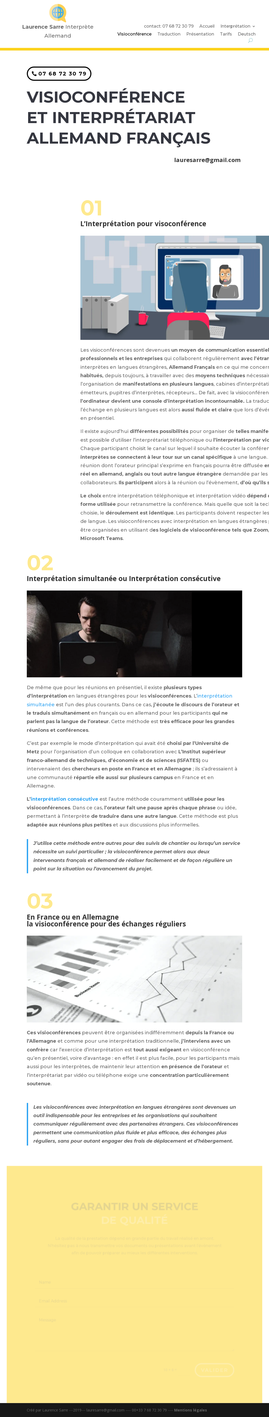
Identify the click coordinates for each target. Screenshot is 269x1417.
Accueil (207, 26)
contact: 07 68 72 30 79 (169, 26)
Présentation (200, 34)
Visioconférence (134, 34)
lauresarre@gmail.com (207, 158)
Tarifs (226, 34)
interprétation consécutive (64, 799)
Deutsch (247, 34)
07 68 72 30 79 (63, 72)
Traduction (168, 34)
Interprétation (235, 26)
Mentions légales (190, 1410)
